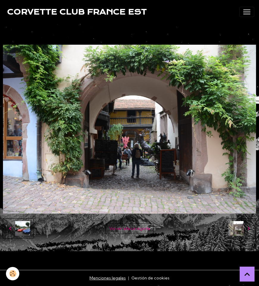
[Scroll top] (247, 274)
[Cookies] (12, 273)
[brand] (77, 12)
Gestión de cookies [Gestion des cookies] (150, 278)
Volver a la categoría (129, 228)
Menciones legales (108, 278)
